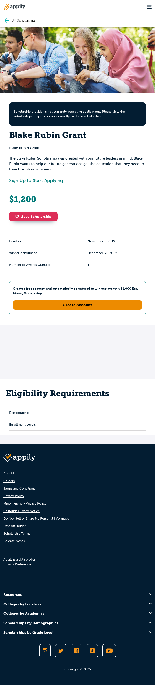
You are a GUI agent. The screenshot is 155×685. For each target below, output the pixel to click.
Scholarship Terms (16, 533)
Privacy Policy (13, 496)
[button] (18, 216)
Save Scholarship (33, 216)
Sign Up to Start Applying (36, 180)
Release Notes (14, 541)
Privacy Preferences (18, 564)
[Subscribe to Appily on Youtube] (109, 650)
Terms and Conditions (19, 488)
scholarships (23, 116)
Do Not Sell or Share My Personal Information (37, 518)
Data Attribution (14, 526)
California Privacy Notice (21, 511)
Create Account (77, 305)
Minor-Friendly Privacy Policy (24, 503)
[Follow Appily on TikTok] (92, 650)
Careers (9, 481)
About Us (10, 473)
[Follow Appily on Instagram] (45, 650)
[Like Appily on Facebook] (76, 650)
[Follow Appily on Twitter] (60, 650)
